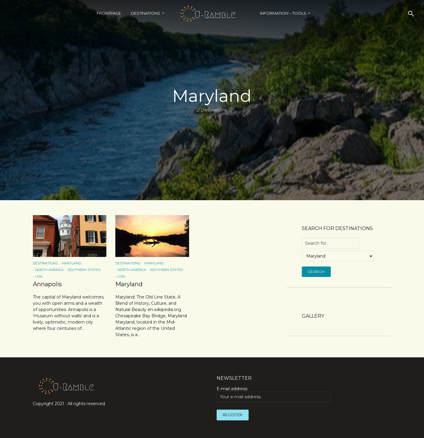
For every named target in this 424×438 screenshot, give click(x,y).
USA (38, 276)
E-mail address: (273, 394)
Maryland (71, 263)
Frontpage (109, 13)
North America (49, 270)
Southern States (84, 270)
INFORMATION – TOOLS (283, 13)
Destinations (145, 13)
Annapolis (47, 284)
